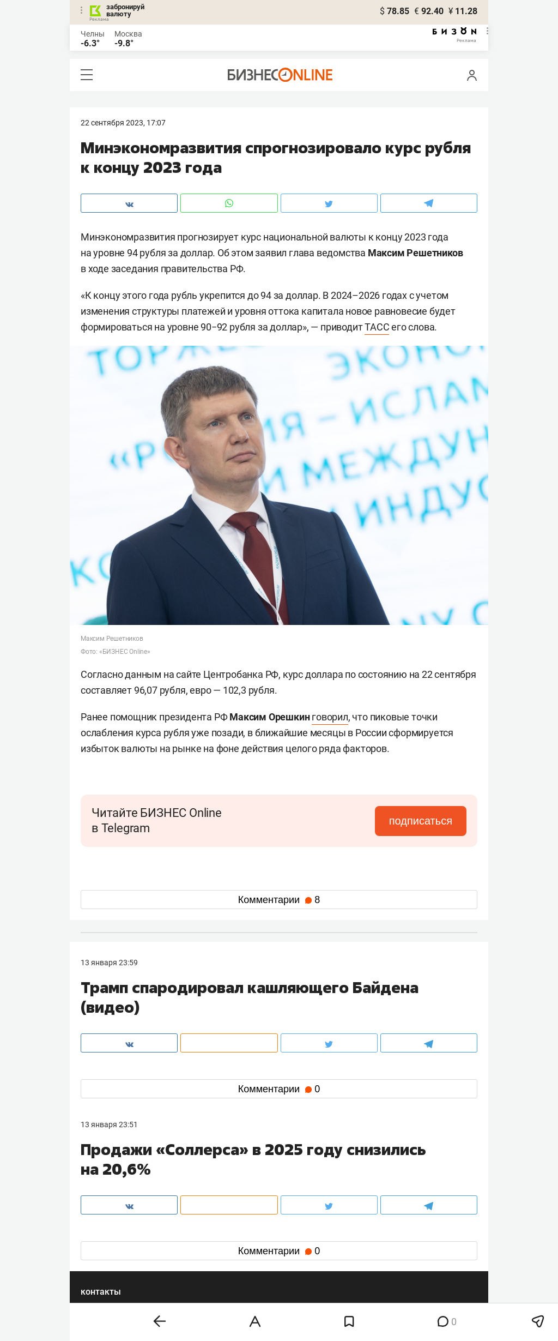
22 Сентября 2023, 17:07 (123, 122)
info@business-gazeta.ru (123, 1192)
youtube (104, 1265)
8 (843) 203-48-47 (243, 1179)
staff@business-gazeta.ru (389, 1179)
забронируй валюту (125, 10)
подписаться (420, 821)
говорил (330, 717)
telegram (105, 1248)
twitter (299, 1230)
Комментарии (279, 899)
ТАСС (377, 327)
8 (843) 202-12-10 (111, 1179)
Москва (128, 33)
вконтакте (109, 1230)
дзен (296, 1248)
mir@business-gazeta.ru (254, 1192)
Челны (93, 33)
